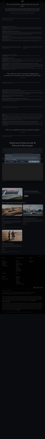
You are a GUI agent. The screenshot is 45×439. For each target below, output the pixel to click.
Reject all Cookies (11, 161)
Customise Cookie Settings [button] (31, 158)
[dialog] (22, 158)
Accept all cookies (34, 161)
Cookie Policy (14, 159)
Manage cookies (22, 161)
